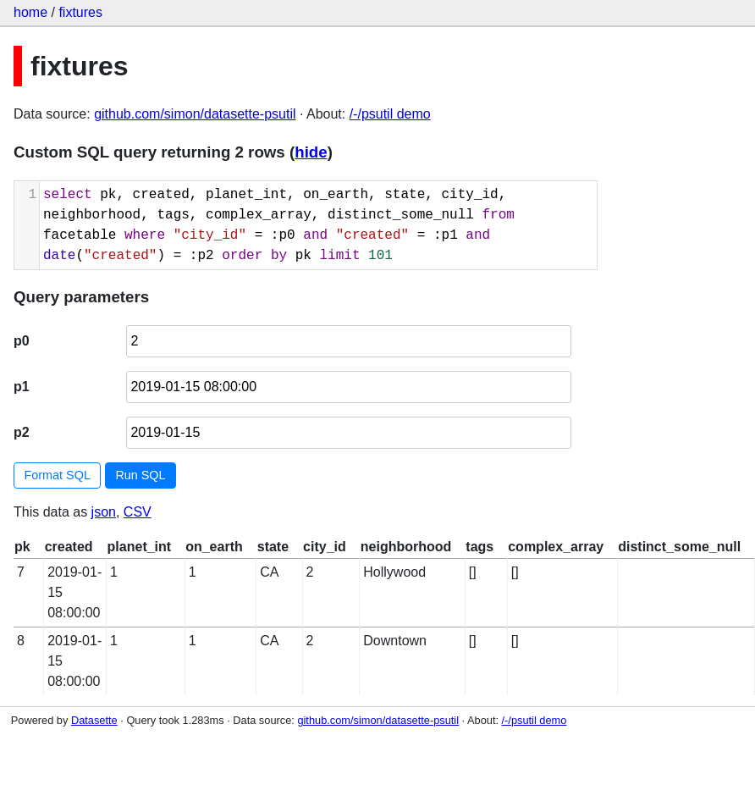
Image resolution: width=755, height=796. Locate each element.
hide (311, 152)
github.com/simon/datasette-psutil (194, 114)
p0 (22, 341)
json (103, 512)
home (30, 12)
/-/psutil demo (390, 114)
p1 (22, 386)
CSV (138, 512)
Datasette (94, 720)
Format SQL (58, 475)
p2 (22, 432)
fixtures (80, 12)
